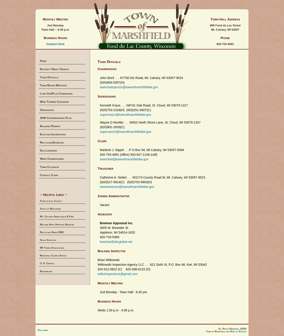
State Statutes (48, 240)
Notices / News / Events (54, 69)
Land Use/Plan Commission (56, 93)
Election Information (52, 134)
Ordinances (47, 110)
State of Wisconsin (50, 208)
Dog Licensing (48, 150)
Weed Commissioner (52, 158)
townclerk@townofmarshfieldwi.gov (124, 159)
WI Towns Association (52, 247)
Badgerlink (46, 271)
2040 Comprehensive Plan (55, 118)
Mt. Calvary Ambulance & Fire (57, 216)
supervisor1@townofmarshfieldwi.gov (125, 114)
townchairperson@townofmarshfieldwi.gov (129, 87)
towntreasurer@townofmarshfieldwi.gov (127, 187)
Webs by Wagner (238, 331)
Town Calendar (49, 167)
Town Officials (49, 77)
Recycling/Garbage (52, 142)
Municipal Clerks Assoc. (53, 255)
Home (43, 61)
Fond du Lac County (51, 201)
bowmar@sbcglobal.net (116, 242)
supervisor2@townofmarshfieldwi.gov (125, 132)
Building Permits (50, 126)
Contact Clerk (55, 44)
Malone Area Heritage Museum (57, 224)
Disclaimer (43, 330)
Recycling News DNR (52, 232)
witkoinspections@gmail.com (118, 274)
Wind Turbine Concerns (54, 101)
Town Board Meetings (53, 85)
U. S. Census (47, 263)
